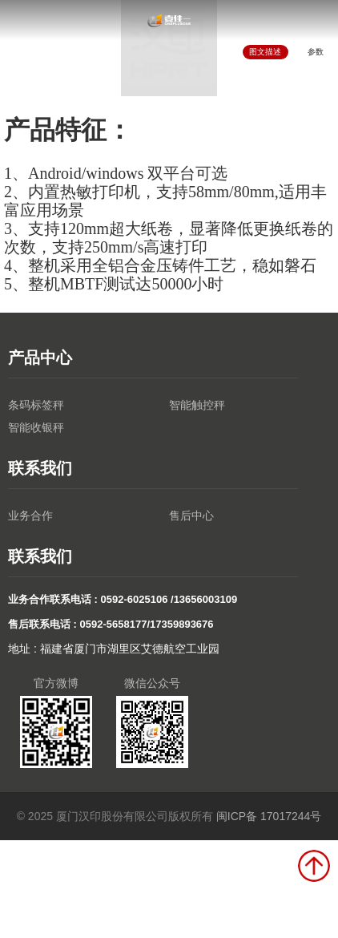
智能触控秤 (197, 404)
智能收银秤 (36, 427)
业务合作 (30, 515)
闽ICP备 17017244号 (269, 816)
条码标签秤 (36, 404)
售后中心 (191, 515)
